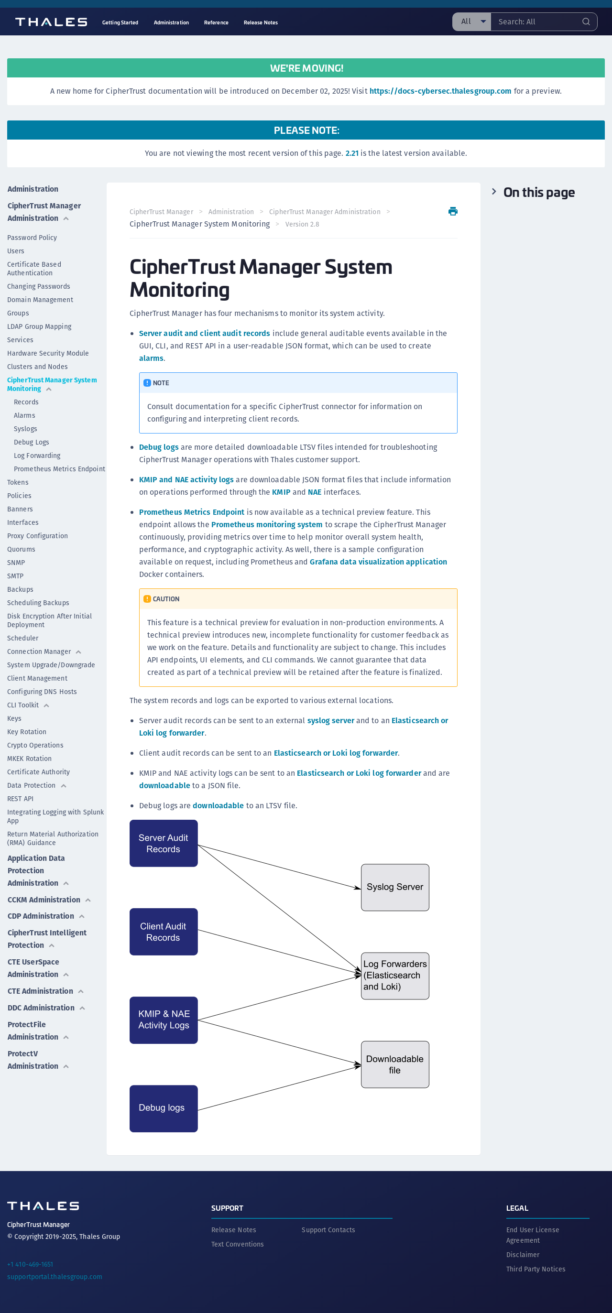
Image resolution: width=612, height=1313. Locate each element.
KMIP (282, 492)
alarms (151, 358)
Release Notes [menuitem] (261, 22)
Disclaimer (522, 1254)
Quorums (21, 548)
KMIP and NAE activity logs (186, 479)
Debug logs (159, 447)
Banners (20, 508)
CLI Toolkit (28, 704)
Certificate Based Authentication (34, 267)
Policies (19, 494)
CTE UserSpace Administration (39, 965)
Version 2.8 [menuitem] (302, 224)
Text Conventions (237, 1243)
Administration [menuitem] (171, 22)
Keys (14, 717)
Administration (33, 188)
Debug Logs (31, 441)
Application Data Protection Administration (39, 869)
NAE (315, 492)
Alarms (24, 414)
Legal (517, 1207)
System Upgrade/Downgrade (51, 664)
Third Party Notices (536, 1268)
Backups (20, 588)
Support (227, 1207)
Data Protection (37, 784)
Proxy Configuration (37, 535)
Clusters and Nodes (37, 365)
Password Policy (32, 236)
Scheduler (22, 637)
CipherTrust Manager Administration (44, 211)
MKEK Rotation (29, 757)
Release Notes (233, 1229)
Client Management (37, 677)
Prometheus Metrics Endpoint (59, 468)
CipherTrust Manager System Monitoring (52, 383)
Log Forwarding (37, 454)
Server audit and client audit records (205, 333)
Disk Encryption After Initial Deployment (49, 619)
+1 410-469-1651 (30, 1264)
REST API (20, 797)
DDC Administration (47, 1003)
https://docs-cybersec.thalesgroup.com (441, 91)
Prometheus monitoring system (267, 524)
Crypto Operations (35, 744)
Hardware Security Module (48, 352)
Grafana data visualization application (379, 561)
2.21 (352, 153)
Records (26, 401)
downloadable (164, 785)
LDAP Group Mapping (39, 325)
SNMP (16, 561)
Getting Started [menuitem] (120, 22)
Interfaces (23, 521)
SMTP (15, 575)
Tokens (18, 481)
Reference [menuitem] (216, 22)
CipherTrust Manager (161, 212)
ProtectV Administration (39, 1055)
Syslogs (25, 427)
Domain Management (40, 298)
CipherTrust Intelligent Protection (47, 936)
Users (16, 250)
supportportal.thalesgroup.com (54, 1276)
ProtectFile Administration (39, 1026)
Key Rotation (26, 731)
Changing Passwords (38, 285)
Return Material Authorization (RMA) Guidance (52, 837)
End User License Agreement (532, 1235)
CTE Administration (47, 987)
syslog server (330, 720)
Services (20, 339)
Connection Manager (44, 650)
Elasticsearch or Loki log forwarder (336, 753)
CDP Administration (47, 914)
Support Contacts (328, 1229)
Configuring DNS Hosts (42, 690)
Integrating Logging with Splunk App (55, 815)
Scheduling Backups (38, 601)
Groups (18, 312)
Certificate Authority (38, 771)
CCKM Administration (50, 897)
